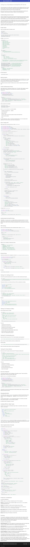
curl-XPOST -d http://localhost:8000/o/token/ (15, 279)
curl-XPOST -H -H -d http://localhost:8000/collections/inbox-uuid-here (15, 356)
